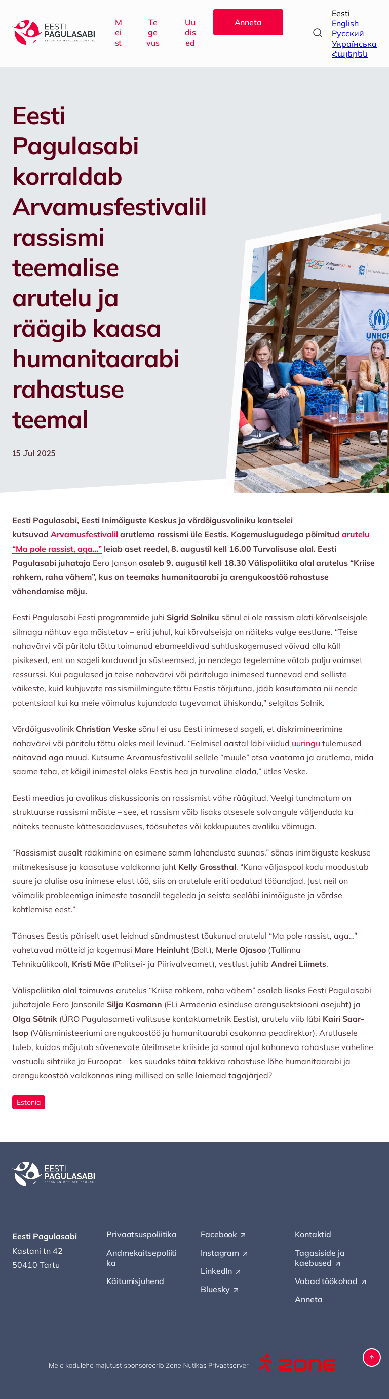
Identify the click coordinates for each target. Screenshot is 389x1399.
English (345, 23)
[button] (372, 1357)
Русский (348, 33)
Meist (118, 32)
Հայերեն (350, 54)
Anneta (248, 22)
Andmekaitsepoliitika (141, 1258)
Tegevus (153, 32)
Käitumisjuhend (135, 1281)
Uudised (190, 32)
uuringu (307, 743)
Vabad (331, 1281)
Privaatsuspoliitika (141, 1234)
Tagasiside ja (320, 1258)
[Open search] (317, 33)
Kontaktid (313, 1234)
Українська (354, 43)
